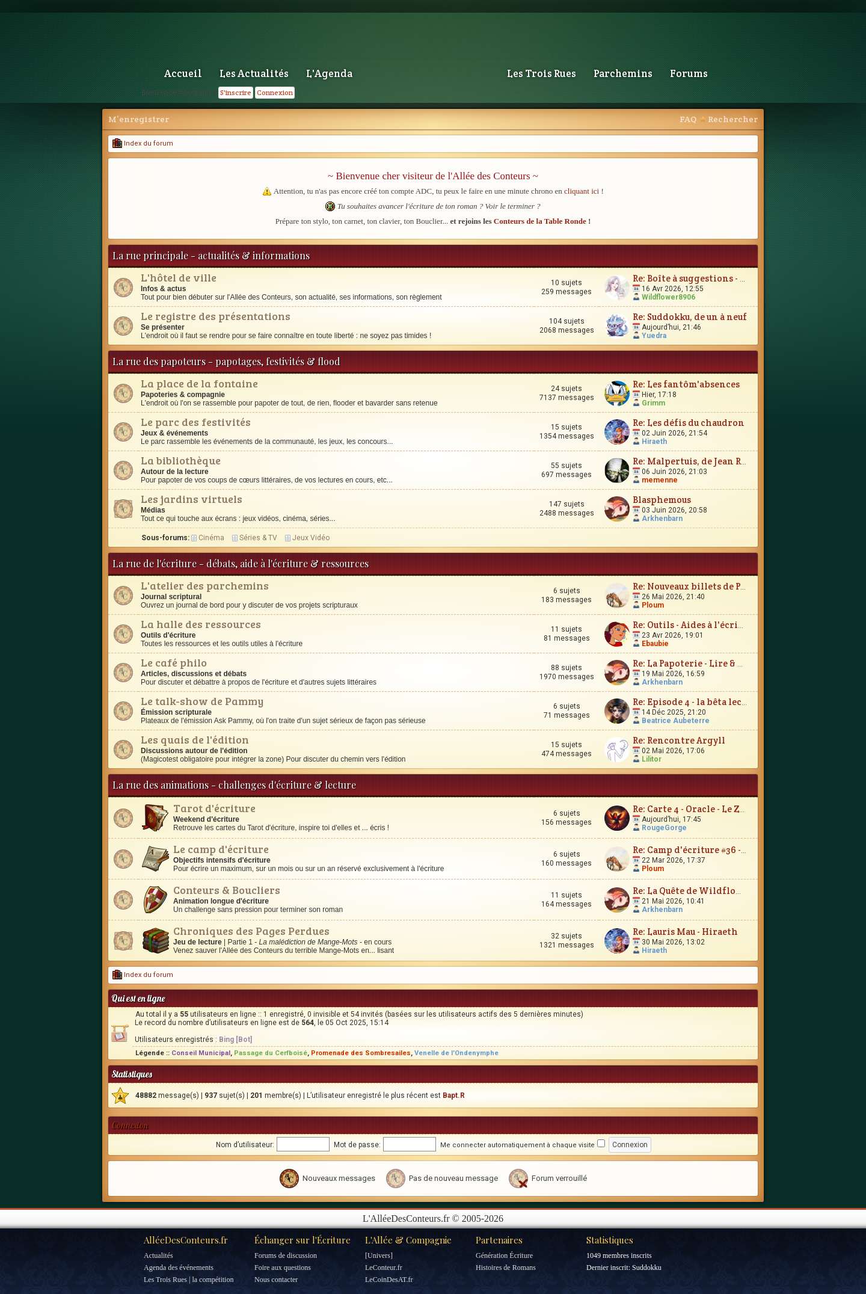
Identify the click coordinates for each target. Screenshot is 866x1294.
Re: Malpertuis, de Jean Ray (692, 461)
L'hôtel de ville (178, 277)
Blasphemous (662, 499)
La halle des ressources (201, 624)
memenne (660, 480)
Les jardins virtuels (191, 498)
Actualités (158, 1255)
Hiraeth (654, 441)
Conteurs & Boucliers (226, 890)
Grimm (653, 403)
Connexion (275, 92)
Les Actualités (254, 73)
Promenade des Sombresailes (361, 1053)
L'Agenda (329, 73)
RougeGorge (664, 828)
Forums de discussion (285, 1255)
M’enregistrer (138, 119)
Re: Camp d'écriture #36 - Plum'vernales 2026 (731, 849)
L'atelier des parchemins (205, 585)
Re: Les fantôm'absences (686, 384)
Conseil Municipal (200, 1053)
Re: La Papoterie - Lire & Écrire (699, 663)
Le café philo (174, 662)
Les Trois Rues (541, 73)
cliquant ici (581, 191)
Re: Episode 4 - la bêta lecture (696, 701)
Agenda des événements (178, 1267)
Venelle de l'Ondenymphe (456, 1053)
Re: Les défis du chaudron (689, 422)
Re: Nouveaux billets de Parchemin (709, 586)
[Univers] (379, 1255)
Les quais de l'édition (195, 739)
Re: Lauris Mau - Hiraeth (685, 931)
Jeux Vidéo (311, 538)
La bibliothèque (181, 460)
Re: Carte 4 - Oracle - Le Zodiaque (704, 809)
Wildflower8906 (668, 297)
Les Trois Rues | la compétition (188, 1279)
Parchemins (623, 73)
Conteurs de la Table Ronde (540, 221)
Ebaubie (655, 643)
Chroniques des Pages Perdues (251, 930)
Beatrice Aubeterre (676, 720)
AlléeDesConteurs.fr (186, 1240)
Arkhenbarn (662, 518)
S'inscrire (235, 92)
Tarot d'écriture (214, 808)
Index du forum (142, 143)
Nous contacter (276, 1279)
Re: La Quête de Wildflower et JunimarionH (729, 890)
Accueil (183, 73)
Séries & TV (258, 538)
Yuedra (654, 335)
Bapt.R (454, 1095)
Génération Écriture (504, 1255)
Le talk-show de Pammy (202, 701)
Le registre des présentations (215, 316)
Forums (689, 73)
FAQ (688, 119)
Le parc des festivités (196, 421)
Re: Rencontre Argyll (679, 740)
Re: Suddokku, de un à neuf (690, 316)
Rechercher (733, 119)
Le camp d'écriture (221, 849)
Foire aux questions (282, 1267)
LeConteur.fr (383, 1267)
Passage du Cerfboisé (270, 1053)
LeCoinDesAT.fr (389, 1279)
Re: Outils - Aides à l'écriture (695, 624)
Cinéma (211, 538)
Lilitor (652, 759)
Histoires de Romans (506, 1267)
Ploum (653, 605)
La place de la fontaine (199, 383)
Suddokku (647, 1267)
